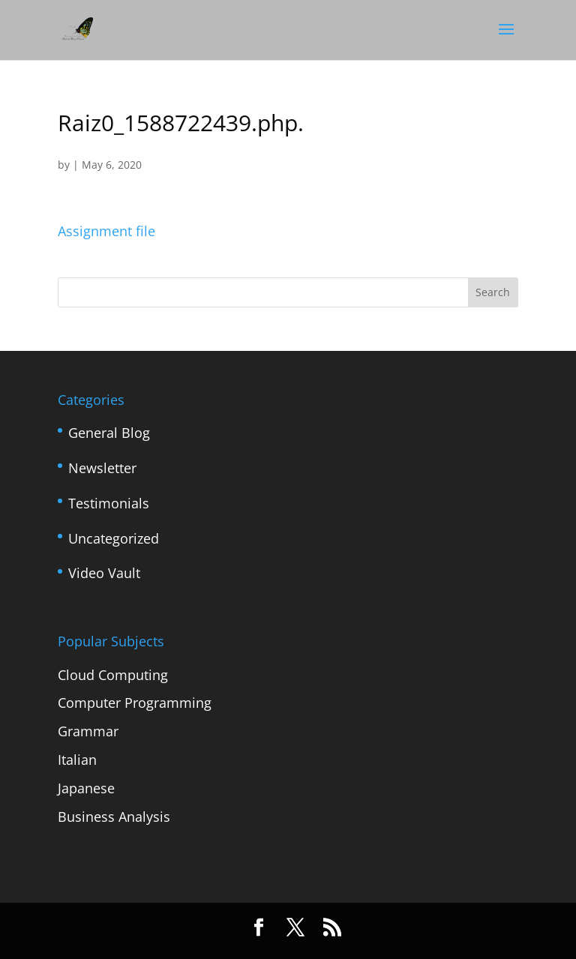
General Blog (109, 433)
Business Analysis (114, 817)
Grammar (88, 731)
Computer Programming (135, 703)
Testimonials (108, 503)
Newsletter (102, 468)
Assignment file (106, 231)
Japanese (86, 788)
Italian (77, 760)
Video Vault (104, 573)
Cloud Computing (113, 675)
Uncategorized (113, 538)
